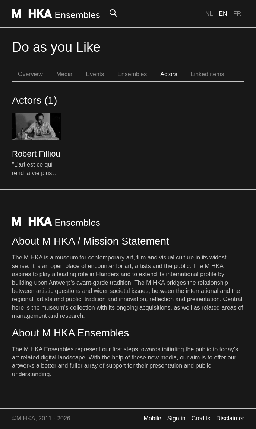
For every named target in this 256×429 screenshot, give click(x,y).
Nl (209, 13)
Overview (30, 74)
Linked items (207, 74)
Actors (168, 74)
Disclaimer (230, 418)
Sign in (176, 418)
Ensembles (132, 74)
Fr (237, 13)
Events (95, 74)
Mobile (152, 418)
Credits (201, 418)
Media (64, 74)
